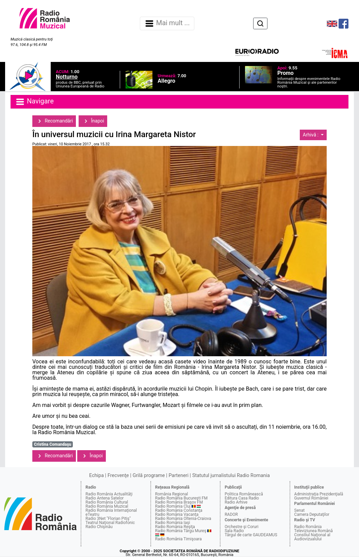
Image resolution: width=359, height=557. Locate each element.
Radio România (308, 526)
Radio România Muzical (106, 506)
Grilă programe (149, 475)
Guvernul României (311, 498)
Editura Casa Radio (242, 498)
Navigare (34, 102)
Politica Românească (244, 494)
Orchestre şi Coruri (241, 526)
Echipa (96, 475)
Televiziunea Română (313, 530)
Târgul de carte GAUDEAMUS (251, 535)
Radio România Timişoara (178, 539)
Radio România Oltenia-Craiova (183, 518)
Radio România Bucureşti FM (181, 498)
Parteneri (179, 475)
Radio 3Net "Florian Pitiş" (108, 518)
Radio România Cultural (106, 502)
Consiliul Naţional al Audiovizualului (312, 537)
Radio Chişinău (99, 526)
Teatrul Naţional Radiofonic (110, 522)
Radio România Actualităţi (108, 494)
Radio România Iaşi (172, 522)
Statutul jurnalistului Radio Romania (231, 475)
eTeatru (92, 514)
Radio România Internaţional (111, 510)
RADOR (231, 514)
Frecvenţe (118, 475)
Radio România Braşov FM (179, 502)
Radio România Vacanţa (177, 514)
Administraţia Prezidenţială (318, 494)
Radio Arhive (236, 502)
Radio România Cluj (173, 506)
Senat (299, 510)
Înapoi (93, 121)
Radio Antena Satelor (104, 498)
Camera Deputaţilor (311, 514)
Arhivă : (311, 134)
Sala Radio (234, 530)
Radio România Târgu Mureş (180, 530)
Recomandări (54, 121)
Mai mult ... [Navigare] (167, 23)
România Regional (171, 494)
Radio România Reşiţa (175, 526)
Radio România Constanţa (178, 510)
